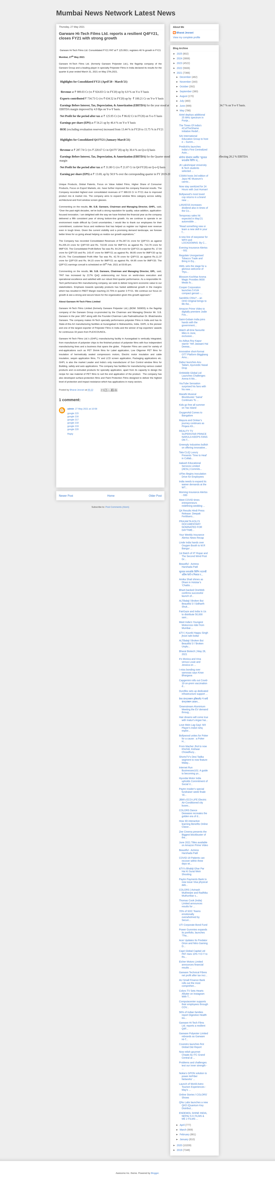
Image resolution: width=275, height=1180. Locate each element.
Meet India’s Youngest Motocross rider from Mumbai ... (191, 625)
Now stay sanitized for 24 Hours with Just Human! (193, 188)
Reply (70, 434)
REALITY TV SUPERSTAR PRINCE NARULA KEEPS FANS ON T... (193, 435)
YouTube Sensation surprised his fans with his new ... (192, 386)
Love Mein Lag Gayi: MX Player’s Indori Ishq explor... (192, 727)
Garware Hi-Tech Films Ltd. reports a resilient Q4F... (192, 1025)
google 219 (73, 426)
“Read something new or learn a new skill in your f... (193, 229)
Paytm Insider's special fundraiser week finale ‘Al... (192, 791)
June (183, 105)
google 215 (73, 413)
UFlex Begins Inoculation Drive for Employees (192, 475)
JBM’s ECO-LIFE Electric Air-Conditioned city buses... (192, 802)
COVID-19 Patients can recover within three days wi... (192, 860)
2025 (180, 53)
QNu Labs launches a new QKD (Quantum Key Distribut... (193, 1105)
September (186, 91)
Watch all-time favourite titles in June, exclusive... (192, 333)
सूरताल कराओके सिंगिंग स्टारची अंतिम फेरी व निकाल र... (192, 573)
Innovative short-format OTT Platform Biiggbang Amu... (193, 354)
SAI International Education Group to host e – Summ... (193, 139)
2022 (180, 68)
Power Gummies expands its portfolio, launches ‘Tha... (193, 932)
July (182, 100)
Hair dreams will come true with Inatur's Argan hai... (193, 719)
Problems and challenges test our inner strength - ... (193, 1065)
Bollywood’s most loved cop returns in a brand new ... (192, 197)
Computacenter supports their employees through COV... (193, 1004)
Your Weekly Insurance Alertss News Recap (191, 536)
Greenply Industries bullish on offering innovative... (193, 446)
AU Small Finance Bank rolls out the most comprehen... (192, 983)
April (182, 1125)
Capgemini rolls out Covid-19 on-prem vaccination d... (193, 683)
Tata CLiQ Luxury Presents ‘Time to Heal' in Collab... (193, 455)
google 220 (73, 429)
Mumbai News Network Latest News (115, 13)
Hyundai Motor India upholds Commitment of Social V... (193, 781)
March (183, 1129)
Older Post (155, 495)
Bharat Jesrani (184, 32)
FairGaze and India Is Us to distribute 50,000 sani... (192, 614)
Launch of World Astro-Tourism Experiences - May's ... (192, 1086)
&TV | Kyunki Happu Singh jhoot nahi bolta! (193, 634)
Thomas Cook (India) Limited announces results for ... (190, 903)
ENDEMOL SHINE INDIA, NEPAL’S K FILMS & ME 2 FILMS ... (193, 1116)
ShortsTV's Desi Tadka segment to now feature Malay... (193, 759)
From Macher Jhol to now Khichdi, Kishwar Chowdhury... (193, 749)
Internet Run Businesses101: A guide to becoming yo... (193, 770)
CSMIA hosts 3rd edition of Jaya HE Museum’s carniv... (193, 178)
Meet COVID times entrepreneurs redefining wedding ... (192, 502)
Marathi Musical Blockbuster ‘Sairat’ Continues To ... (191, 397)
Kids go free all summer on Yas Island (192, 406)
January (184, 1139)
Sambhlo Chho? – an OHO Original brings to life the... (193, 301)
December (186, 77)
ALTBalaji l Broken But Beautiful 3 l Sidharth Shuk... (191, 603)
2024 (180, 58)
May (182, 110)
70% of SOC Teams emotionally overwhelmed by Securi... (190, 915)
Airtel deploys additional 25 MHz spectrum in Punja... (192, 117)
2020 (180, 1145)
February (185, 1134)
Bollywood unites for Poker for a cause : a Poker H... (193, 738)
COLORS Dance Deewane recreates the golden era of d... (193, 813)
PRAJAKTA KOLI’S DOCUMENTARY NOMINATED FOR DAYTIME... (190, 525)
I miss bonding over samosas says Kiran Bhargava (191, 672)
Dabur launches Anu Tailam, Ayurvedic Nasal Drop (193, 365)
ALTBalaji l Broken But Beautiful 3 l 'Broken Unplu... (191, 643)
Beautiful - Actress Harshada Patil (189, 565)
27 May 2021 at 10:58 (86, 408)
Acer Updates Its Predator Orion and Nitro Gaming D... (193, 943)
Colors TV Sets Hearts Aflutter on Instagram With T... (191, 993)
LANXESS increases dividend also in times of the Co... (193, 207)
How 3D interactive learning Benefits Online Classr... (193, 824)
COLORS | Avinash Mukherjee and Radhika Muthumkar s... (193, 892)
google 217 (73, 419)
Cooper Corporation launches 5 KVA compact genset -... (191, 290)
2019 (180, 1150)
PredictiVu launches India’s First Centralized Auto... (193, 149)
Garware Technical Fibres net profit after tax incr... (193, 974)
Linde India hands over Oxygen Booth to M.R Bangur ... (192, 545)
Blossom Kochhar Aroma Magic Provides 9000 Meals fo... (192, 279)
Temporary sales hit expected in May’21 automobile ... (191, 218)
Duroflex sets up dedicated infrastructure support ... (193, 692)
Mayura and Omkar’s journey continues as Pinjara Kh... (191, 423)
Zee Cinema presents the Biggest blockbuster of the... (193, 834)
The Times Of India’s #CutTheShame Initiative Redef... (190, 128)
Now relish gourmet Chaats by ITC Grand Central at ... (192, 1054)
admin (70, 408)
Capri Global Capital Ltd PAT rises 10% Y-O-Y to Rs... (193, 954)
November (186, 81)
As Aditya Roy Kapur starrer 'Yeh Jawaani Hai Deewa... (193, 343)
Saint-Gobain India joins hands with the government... (192, 322)
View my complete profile (186, 37)
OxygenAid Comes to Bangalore (190, 414)
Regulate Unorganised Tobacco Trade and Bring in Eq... (191, 258)
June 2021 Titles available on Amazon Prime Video (193, 844)
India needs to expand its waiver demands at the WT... (192, 484)
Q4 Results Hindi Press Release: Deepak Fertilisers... (191, 513)
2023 (180, 63)
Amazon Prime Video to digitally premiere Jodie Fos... (193, 311)
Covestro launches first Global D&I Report (191, 1045)
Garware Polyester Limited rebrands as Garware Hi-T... (193, 1036)
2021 (180, 72)
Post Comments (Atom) (117, 507)
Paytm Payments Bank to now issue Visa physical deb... (193, 882)
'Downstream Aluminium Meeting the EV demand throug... (193, 709)
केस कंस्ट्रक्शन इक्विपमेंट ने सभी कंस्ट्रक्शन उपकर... (193, 700)
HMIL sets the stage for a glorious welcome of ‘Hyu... (192, 269)
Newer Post (66, 495)
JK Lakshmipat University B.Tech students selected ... (193, 168)
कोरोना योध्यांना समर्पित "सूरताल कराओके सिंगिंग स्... (193, 159)
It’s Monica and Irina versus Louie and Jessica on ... (190, 662)
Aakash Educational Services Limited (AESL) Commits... (190, 466)
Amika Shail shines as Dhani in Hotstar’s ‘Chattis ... (191, 582)
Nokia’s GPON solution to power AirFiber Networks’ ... (193, 1076)
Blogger (155, 1173)
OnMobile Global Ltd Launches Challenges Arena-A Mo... (192, 375)
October (184, 86)
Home (111, 495)
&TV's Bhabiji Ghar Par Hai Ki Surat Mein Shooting (191, 871)
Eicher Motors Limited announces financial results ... (191, 964)
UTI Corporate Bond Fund (193, 924)
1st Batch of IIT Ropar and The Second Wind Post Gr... (193, 556)
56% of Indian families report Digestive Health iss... (193, 1015)
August (184, 96)
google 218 (73, 422)
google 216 (73, 416)
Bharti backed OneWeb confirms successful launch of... (191, 593)
